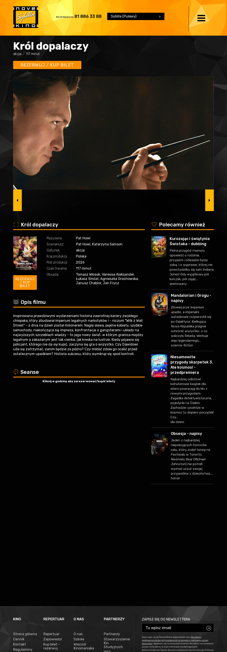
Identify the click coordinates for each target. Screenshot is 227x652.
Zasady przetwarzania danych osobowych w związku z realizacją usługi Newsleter (25, 577)
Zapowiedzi (52, 535)
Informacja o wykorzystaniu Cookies (25, 554)
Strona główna (25, 530)
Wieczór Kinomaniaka (84, 542)
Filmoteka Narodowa (112, 555)
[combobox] (135, 16)
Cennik (18, 535)
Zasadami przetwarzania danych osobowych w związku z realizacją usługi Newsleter (175, 536)
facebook (22, 631)
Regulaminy (22, 545)
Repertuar (51, 530)
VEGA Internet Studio (106, 644)
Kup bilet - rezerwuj (51, 542)
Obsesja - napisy (186, 433)
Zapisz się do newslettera (166, 515)
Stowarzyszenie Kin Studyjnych (116, 539)
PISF (107, 548)
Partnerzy (112, 530)
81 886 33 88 (88, 16)
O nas (78, 530)
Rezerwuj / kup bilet (47, 65)
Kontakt (19, 540)
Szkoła (79, 535)
